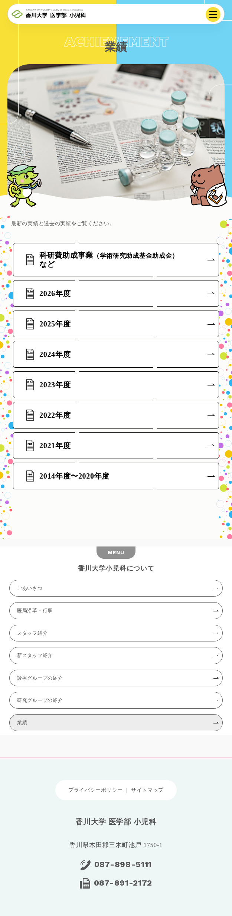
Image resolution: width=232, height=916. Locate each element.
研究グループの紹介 (40, 700)
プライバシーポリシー (95, 790)
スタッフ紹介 (32, 633)
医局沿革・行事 (35, 610)
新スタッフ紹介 (35, 655)
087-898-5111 (123, 864)
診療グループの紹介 (40, 678)
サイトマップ (147, 790)
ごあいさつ (30, 588)
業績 (22, 722)
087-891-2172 (123, 882)
